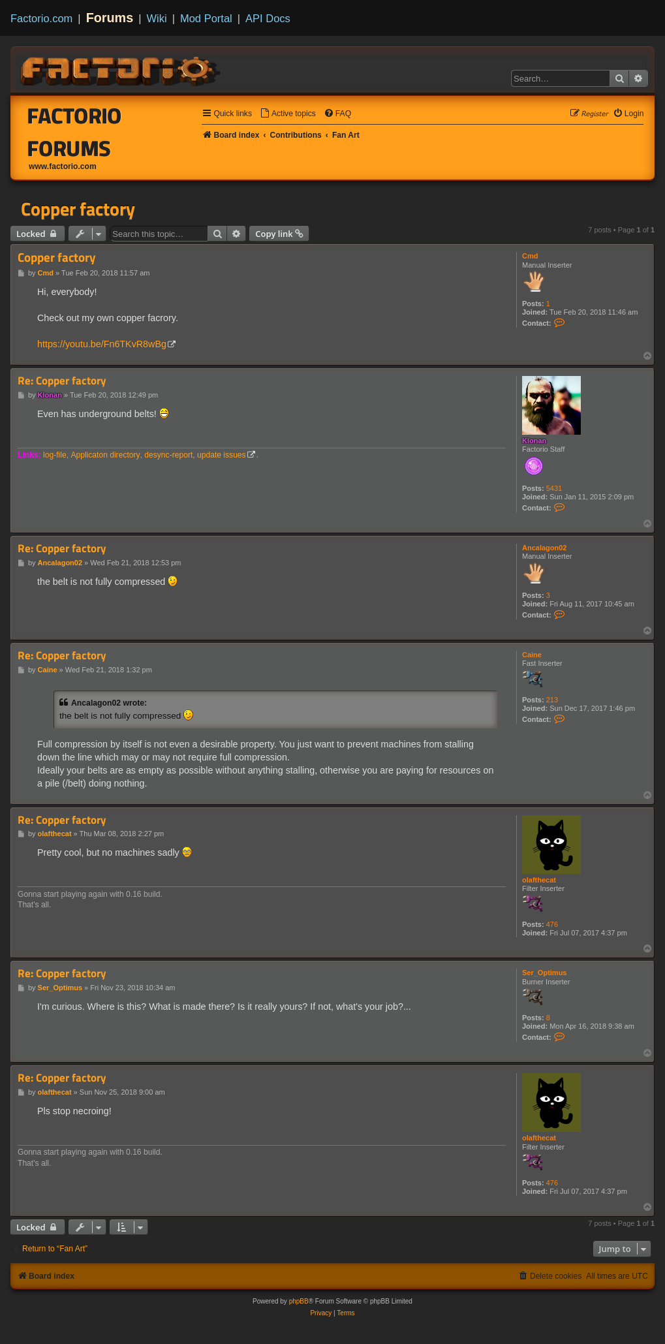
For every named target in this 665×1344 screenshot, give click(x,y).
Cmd (530, 256)
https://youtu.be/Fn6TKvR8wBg (101, 344)
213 (552, 700)
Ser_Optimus (544, 973)
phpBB (299, 1301)
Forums (110, 17)
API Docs (267, 18)
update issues (221, 455)
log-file (55, 455)
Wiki (157, 18)
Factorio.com (41, 18)
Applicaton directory (105, 455)
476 (552, 924)
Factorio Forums (74, 131)
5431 (554, 488)
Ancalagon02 (544, 548)
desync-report (168, 455)
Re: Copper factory (62, 381)
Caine (532, 655)
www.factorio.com (63, 166)
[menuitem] (288, 114)
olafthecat (539, 880)
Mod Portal (206, 18)
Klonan (534, 441)
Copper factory (78, 209)
